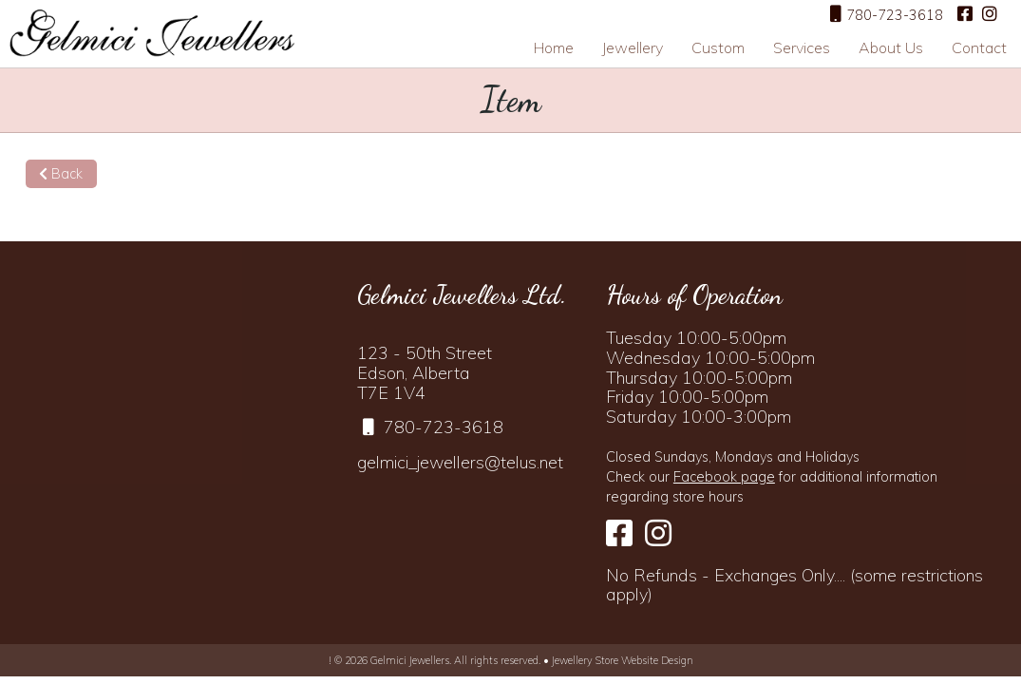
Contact (979, 47)
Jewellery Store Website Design (622, 660)
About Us (891, 47)
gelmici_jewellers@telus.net (460, 462)
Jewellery (632, 47)
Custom (718, 47)
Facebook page (724, 476)
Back (61, 173)
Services (801, 47)
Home (554, 47)
